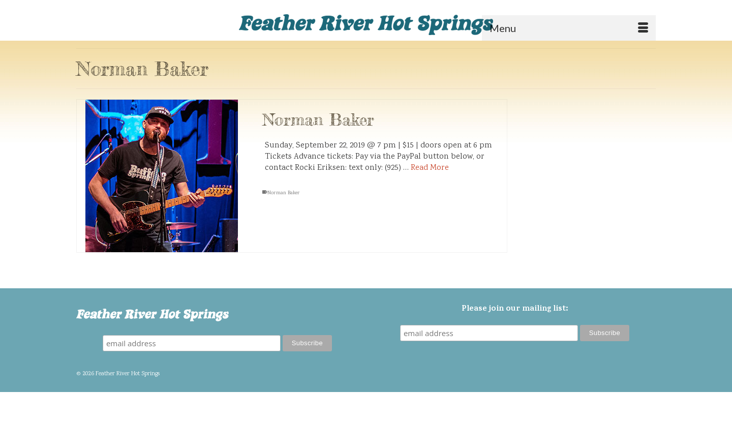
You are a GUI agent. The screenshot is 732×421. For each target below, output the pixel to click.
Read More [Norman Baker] (430, 168)
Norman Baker (283, 193)
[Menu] (569, 28)
